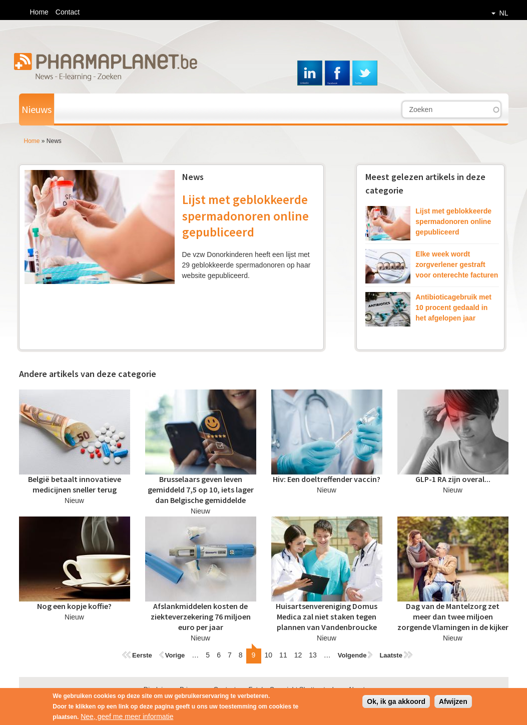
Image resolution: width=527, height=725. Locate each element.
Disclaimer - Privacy (172, 689)
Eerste (142, 655)
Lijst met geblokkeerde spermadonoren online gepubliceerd (245, 216)
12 (298, 655)
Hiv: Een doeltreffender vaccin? (326, 479)
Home (39, 12)
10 (269, 655)
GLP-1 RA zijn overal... (452, 479)
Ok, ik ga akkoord (396, 704)
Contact (68, 12)
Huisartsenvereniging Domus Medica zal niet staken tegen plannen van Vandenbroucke (326, 616)
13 (313, 655)
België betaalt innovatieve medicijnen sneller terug (74, 484)
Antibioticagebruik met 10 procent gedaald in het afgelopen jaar (453, 307)
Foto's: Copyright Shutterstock (291, 689)
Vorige (175, 655)
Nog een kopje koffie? (74, 606)
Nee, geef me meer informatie (127, 720)
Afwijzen (453, 704)
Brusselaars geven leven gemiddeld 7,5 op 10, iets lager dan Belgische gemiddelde (201, 489)
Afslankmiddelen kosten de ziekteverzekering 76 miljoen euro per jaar (201, 616)
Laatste (390, 655)
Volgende (352, 655)
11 (283, 655)
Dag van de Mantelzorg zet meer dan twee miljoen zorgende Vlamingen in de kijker (452, 616)
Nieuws (37, 109)
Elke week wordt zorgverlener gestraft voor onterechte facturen (456, 264)
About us (360, 689)
